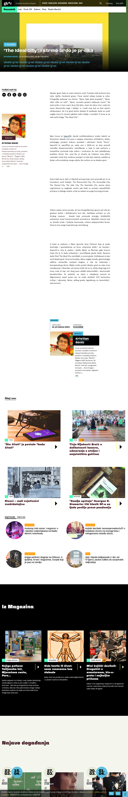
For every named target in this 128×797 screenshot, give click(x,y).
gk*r (8, 3)
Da (111, 793)
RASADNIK (11, 44)
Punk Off (28, 9)
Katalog (109, 3)
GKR (80, 3)
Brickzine (73, 3)
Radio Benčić (54, 9)
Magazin (52, 3)
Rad (44, 9)
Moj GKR (119, 3)
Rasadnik (62, 3)
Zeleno (37, 9)
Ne (118, 793)
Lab (20, 9)
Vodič (45, 3)
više (8, 166)
